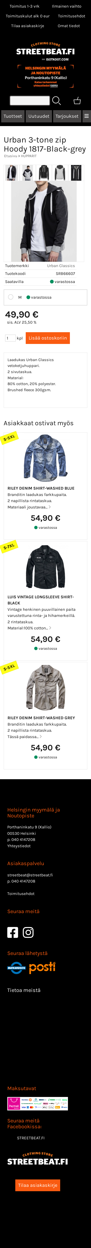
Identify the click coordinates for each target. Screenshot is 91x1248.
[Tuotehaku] (29, 100)
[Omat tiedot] (69, 26)
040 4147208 (23, 839)
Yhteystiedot (19, 845)
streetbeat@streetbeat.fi (30, 874)
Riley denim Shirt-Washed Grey (41, 717)
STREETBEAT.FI (31, 1137)
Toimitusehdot (71, 15)
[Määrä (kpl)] (10, 338)
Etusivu (10, 156)
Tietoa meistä (24, 990)
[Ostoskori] (77, 100)
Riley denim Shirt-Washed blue (41, 488)
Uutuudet (39, 116)
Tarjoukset (67, 116)
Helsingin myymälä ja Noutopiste (33, 813)
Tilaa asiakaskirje (27, 25)
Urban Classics (61, 265)
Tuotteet (13, 116)
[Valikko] (87, 116)
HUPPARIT (29, 156)
